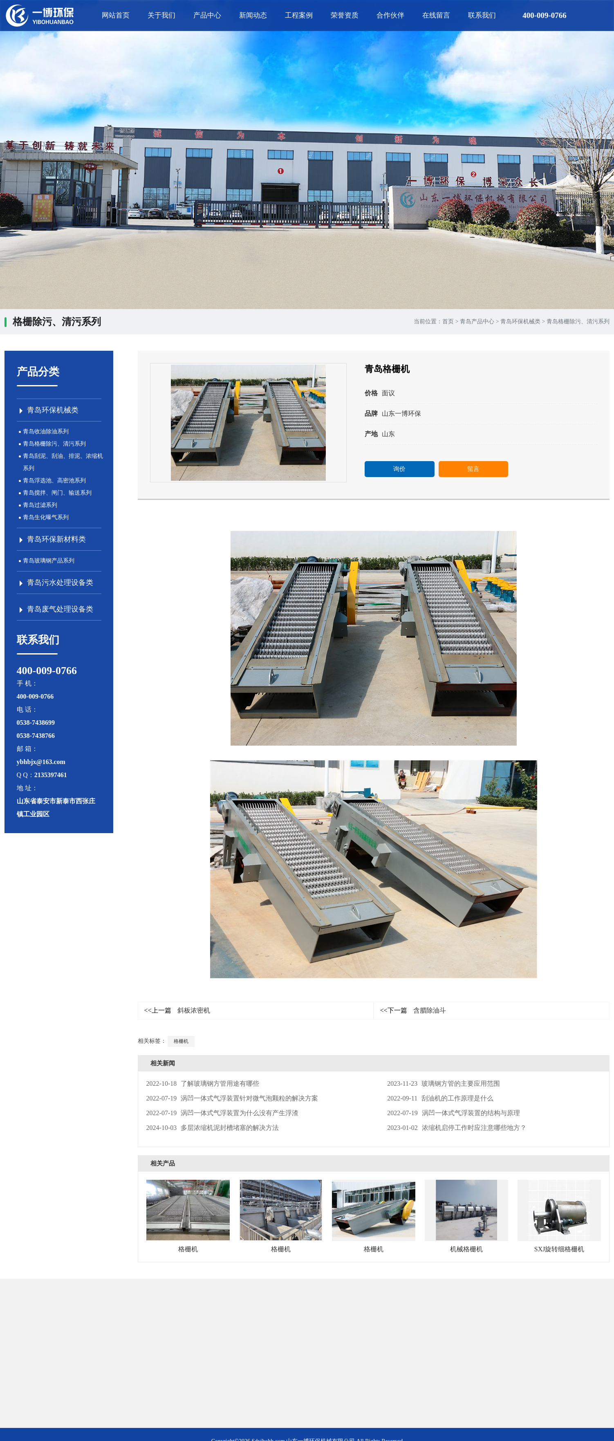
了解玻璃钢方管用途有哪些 (203, 1083)
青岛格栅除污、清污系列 (578, 321)
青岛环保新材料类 (56, 539)
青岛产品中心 (477, 321)
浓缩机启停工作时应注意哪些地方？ (457, 1127)
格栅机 (181, 1041)
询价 (399, 469)
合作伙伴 (390, 15)
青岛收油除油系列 (46, 431)
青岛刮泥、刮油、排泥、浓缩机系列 (63, 462)
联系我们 (482, 15)
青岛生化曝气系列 (46, 517)
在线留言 (436, 15)
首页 (448, 321)
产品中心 (207, 15)
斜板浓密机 (177, 1010)
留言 (473, 469)
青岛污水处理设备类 (60, 582)
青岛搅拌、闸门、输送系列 (57, 493)
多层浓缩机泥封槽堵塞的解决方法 (212, 1127)
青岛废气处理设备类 (60, 609)
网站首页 (116, 15)
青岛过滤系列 (40, 505)
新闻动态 (253, 15)
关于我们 (161, 15)
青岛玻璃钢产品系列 (48, 561)
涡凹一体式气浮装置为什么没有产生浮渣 (222, 1112)
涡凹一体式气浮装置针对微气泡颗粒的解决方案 (232, 1098)
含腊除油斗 (413, 1010)
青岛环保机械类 (520, 321)
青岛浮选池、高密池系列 (54, 480)
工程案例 (299, 15)
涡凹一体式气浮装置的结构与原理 (453, 1112)
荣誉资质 (345, 15)
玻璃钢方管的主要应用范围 (443, 1083)
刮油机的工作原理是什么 (440, 1098)
